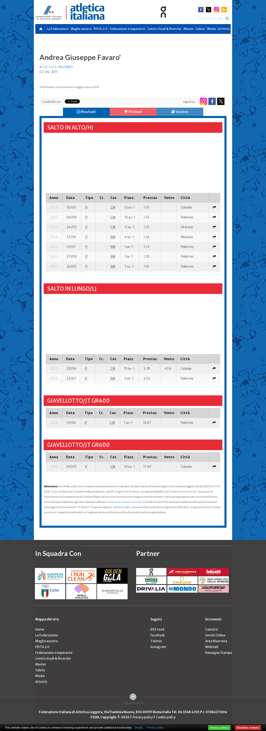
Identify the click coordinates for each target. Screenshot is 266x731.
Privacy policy (143, 717)
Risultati (86, 111)
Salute (200, 29)
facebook (200, 9)
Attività (223, 29)
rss (224, 9)
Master (188, 29)
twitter (208, 9)
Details (138, 727)
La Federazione (57, 29)
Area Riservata (216, 641)
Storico (179, 111)
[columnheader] (54, 197)
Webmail (211, 647)
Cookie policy (165, 717)
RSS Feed (157, 629)
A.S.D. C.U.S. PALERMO (56, 67)
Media (211, 29)
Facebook (157, 635)
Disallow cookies (248, 727)
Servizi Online (215, 635)
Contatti (211, 629)
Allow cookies (219, 727)
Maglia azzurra (81, 29)
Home (39, 629)
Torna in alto (133, 703)
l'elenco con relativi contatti (123, 501)
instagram (216, 9)
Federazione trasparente (127, 29)
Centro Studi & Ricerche (164, 29)
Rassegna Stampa (218, 653)
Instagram (158, 647)
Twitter (156, 641)
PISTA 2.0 (100, 29)
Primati (133, 111)
